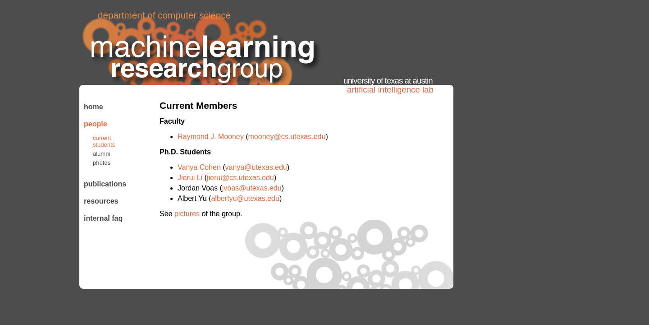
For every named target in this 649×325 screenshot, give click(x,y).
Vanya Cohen (200, 167)
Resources (101, 201)
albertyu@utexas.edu (245, 198)
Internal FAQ (103, 218)
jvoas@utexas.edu (252, 188)
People (95, 124)
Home (93, 107)
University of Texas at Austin (388, 80)
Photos (101, 162)
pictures (187, 214)
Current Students (104, 141)
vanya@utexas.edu (256, 167)
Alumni (101, 153)
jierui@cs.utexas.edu (240, 177)
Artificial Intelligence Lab (390, 89)
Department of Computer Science (164, 15)
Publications (103, 184)
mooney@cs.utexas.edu (287, 136)
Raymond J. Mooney (212, 136)
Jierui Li (191, 177)
